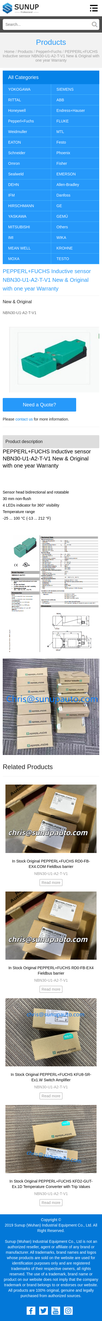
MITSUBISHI (19, 227)
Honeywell (17, 110)
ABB (60, 100)
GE (59, 206)
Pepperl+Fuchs (49, 51)
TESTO (63, 259)
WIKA (61, 237)
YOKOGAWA (19, 89)
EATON (14, 142)
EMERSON (66, 174)
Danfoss (63, 195)
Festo (61, 142)
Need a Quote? (39, 404)
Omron (14, 163)
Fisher (62, 163)
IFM (11, 195)
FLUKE (63, 121)
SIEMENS (65, 89)
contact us (24, 419)
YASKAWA (17, 216)
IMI (10, 237)
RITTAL (14, 100)
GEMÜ (62, 216)
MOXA (13, 259)
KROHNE (65, 248)
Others (62, 227)
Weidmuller (17, 131)
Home (9, 51)
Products (25, 51)
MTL (60, 131)
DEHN (13, 184)
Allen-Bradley (68, 184)
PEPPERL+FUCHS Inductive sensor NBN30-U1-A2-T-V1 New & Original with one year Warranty (51, 55)
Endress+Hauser (71, 110)
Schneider (16, 153)
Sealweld (16, 174)
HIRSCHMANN (21, 206)
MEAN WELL (19, 248)
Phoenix (63, 153)
